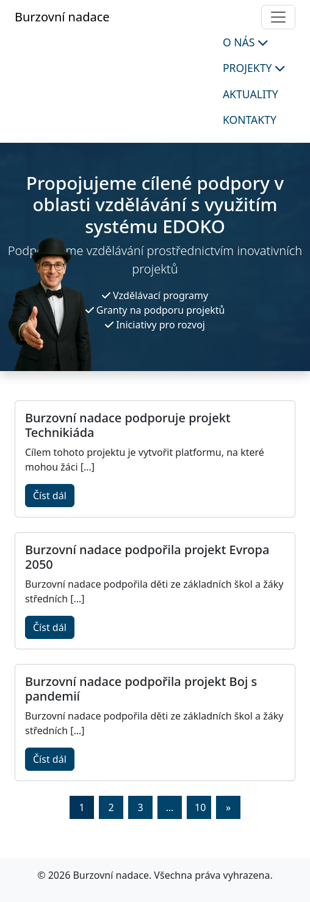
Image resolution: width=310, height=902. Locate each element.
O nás (246, 42)
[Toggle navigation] (278, 17)
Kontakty (249, 119)
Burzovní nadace (62, 17)
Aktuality (250, 94)
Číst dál (50, 495)
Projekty (254, 67)
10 (200, 807)
